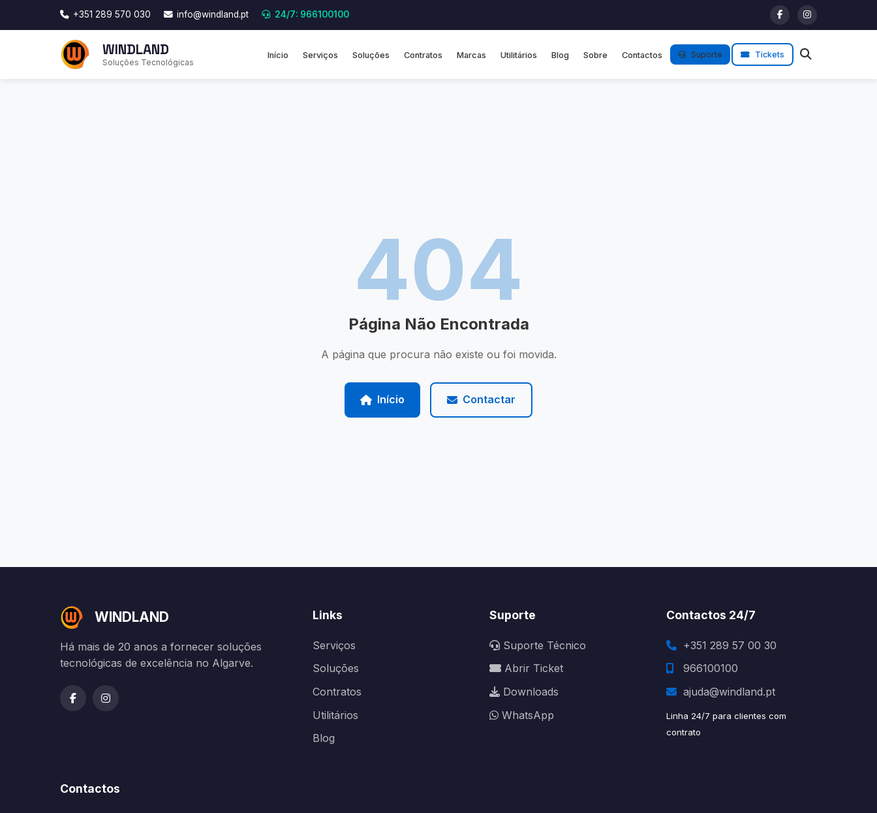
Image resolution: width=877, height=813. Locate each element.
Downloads (524, 691)
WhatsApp (521, 715)
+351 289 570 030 (105, 14)
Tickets (762, 54)
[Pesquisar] (806, 54)
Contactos (642, 55)
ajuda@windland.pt (729, 691)
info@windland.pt (206, 14)
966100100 (710, 668)
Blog (560, 55)
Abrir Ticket (526, 668)
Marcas (471, 55)
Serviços (320, 55)
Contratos (423, 55)
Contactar (481, 399)
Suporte (700, 54)
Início (278, 55)
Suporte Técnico (537, 645)
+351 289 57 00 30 (730, 645)
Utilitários (518, 55)
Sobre (595, 55)
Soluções (371, 55)
